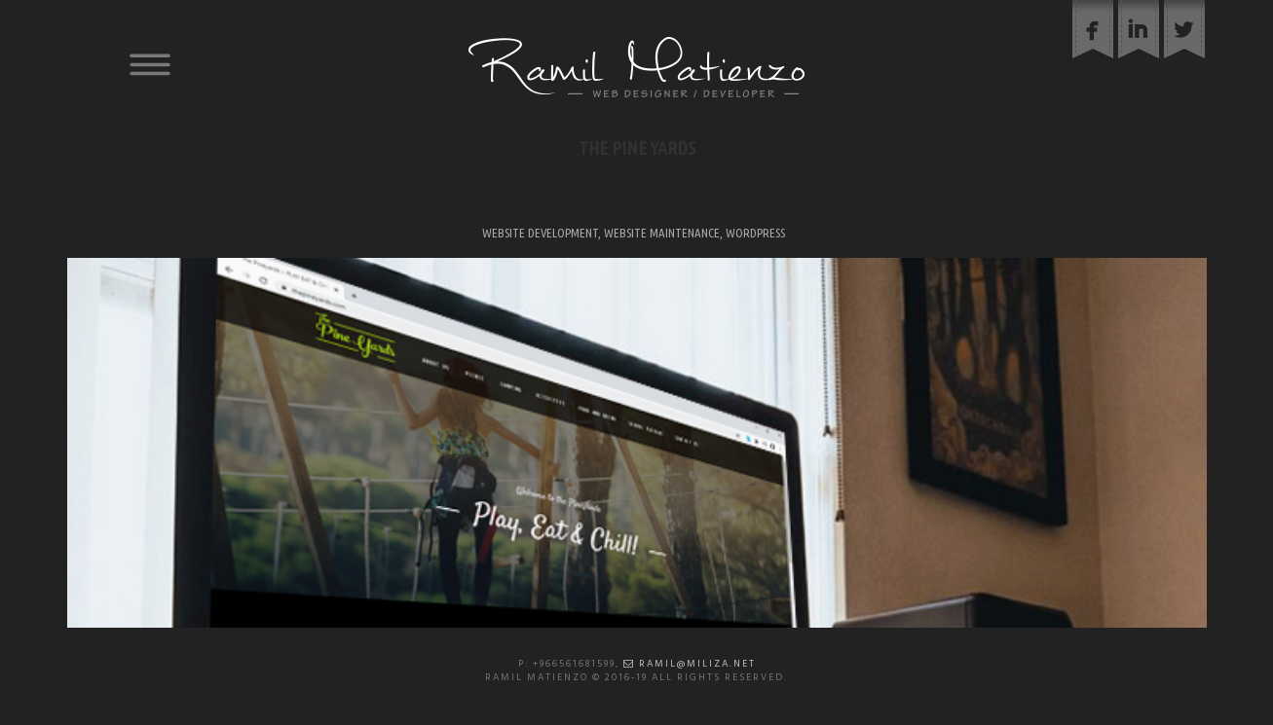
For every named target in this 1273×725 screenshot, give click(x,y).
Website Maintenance (662, 232)
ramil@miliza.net (689, 663)
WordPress (755, 232)
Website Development (540, 232)
